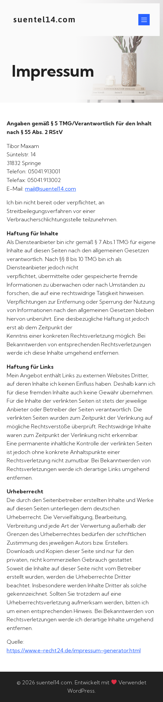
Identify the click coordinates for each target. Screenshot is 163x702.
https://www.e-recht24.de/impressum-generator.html (74, 650)
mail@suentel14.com (50, 188)
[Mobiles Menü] (144, 19)
